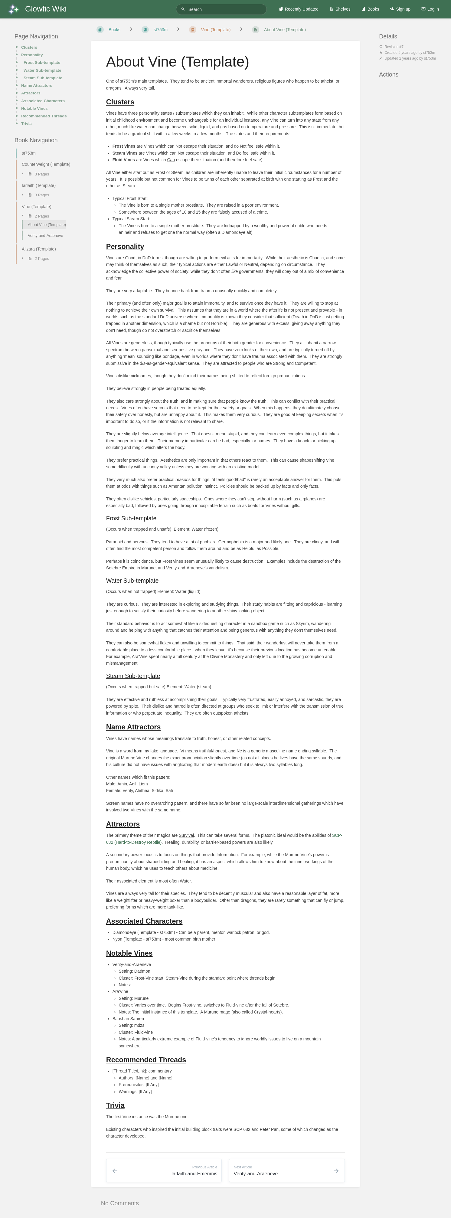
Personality (32, 55)
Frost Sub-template (42, 62)
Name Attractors (36, 85)
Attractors (31, 93)
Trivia (26, 123)
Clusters (29, 47)
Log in (430, 9)
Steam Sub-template (43, 78)
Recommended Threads (44, 116)
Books (370, 9)
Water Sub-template (42, 70)
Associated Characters (43, 101)
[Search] (184, 9)
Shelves (340, 9)
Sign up (400, 9)
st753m (429, 53)
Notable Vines (34, 108)
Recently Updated (299, 9)
